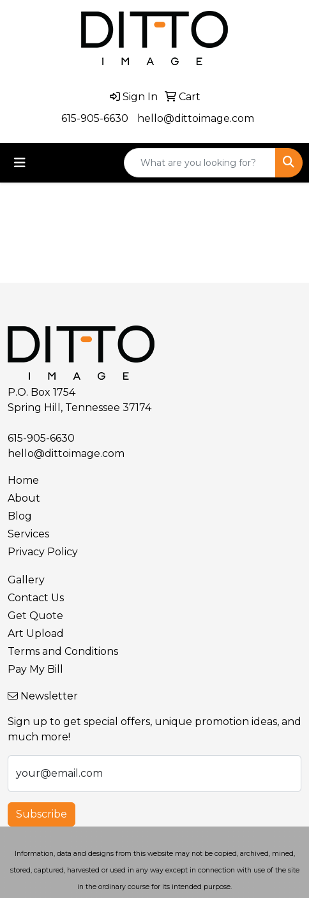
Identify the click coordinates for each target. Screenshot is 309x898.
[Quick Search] (200, 162)
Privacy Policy (43, 552)
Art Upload (36, 633)
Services (28, 534)
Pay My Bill (35, 669)
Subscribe (41, 814)
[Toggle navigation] (19, 163)
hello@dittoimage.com (195, 118)
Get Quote (35, 616)
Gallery (26, 580)
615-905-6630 (94, 118)
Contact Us (36, 598)
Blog (20, 516)
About (24, 498)
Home (23, 480)
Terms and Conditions (63, 651)
